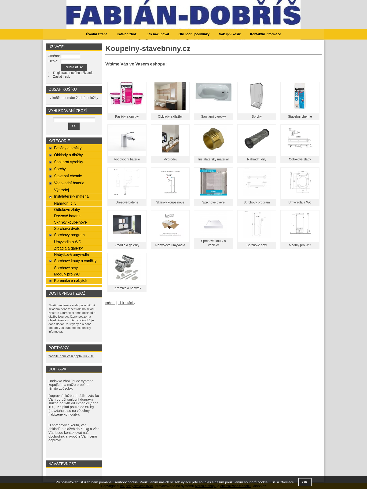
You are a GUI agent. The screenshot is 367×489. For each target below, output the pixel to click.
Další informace (283, 482)
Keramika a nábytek (127, 288)
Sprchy (257, 116)
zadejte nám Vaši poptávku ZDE (71, 356)
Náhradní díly (256, 159)
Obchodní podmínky (193, 34)
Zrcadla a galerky (127, 245)
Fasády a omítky (127, 116)
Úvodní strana (96, 34)
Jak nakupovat (158, 34)
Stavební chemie (300, 116)
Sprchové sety (256, 245)
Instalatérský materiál (213, 159)
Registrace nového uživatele (73, 73)
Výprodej (170, 159)
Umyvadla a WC (300, 202)
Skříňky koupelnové (170, 202)
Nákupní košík (230, 34)
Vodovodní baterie (127, 159)
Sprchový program (257, 202)
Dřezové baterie (127, 202)
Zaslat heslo (61, 76)
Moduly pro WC (300, 245)
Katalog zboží (127, 34)
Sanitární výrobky (213, 116)
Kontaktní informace (265, 34)
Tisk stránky (126, 303)
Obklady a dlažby (170, 116)
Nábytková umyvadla (170, 245)
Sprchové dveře (213, 202)
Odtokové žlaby (300, 159)
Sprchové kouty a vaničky (75, 261)
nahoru (110, 303)
